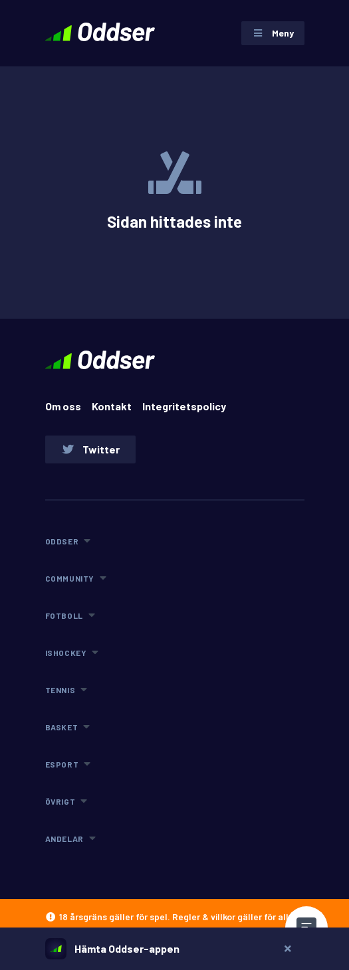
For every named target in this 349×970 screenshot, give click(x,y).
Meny (273, 33)
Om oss (63, 406)
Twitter (90, 449)
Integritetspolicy (184, 406)
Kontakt (112, 406)
